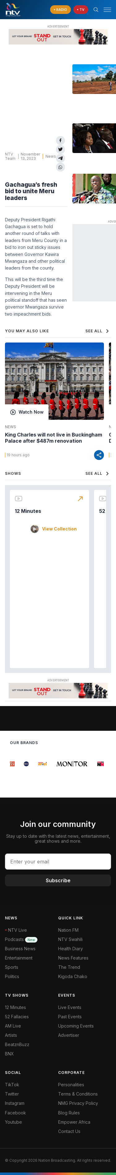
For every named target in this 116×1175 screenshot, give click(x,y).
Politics (12, 976)
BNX (9, 1053)
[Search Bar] (96, 9)
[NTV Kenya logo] (12, 9)
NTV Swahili (70, 939)
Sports (11, 967)
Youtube (13, 1122)
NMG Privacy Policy (78, 1103)
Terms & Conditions (78, 1093)
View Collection (59, 528)
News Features (73, 957)
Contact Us (69, 1131)
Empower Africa (74, 1122)
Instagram (14, 1103)
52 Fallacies (17, 1016)
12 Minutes (28, 511)
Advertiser (68, 1035)
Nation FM (68, 930)
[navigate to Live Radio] (60, 9)
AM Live (13, 1025)
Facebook (15, 1112)
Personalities (71, 1084)
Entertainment (18, 957)
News (50, 156)
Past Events (70, 1016)
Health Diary (70, 948)
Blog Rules (69, 1112)
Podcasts (21, 939)
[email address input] (58, 862)
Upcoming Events (76, 1025)
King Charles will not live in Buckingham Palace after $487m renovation (53, 438)
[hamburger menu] (107, 9)
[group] (13, 763)
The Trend (69, 967)
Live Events (69, 1007)
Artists (11, 1035)
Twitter (12, 1093)
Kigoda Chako (72, 976)
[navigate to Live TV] (80, 9)
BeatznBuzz (17, 1044)
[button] (105, 9)
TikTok (12, 1084)
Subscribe (58, 880)
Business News (20, 948)
